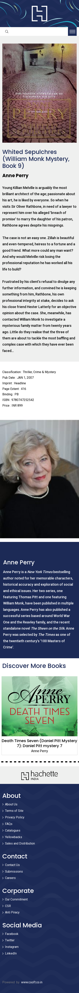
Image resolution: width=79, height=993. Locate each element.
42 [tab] (66, 761)
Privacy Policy (14, 817)
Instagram (12, 947)
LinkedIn (11, 953)
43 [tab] (70, 761)
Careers (10, 878)
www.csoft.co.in (31, 982)
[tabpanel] (39, 715)
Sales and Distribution (20, 843)
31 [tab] (19, 761)
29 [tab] (11, 761)
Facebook (11, 934)
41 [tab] (62, 761)
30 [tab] (15, 761)
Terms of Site (14, 811)
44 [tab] (75, 761)
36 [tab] (41, 761)
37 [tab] (45, 761)
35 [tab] (36, 761)
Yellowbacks (13, 837)
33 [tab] (28, 761)
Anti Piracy (12, 912)
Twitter (10, 940)
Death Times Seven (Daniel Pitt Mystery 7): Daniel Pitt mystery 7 (39, 743)
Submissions (14, 871)
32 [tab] (23, 761)
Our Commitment (16, 899)
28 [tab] (6, 761)
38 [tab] (49, 761)
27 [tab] (2, 761)
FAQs (8, 824)
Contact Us (12, 865)
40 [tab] (58, 761)
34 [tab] (32, 761)
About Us (11, 804)
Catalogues (12, 830)
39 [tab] (53, 761)
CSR (8, 906)
